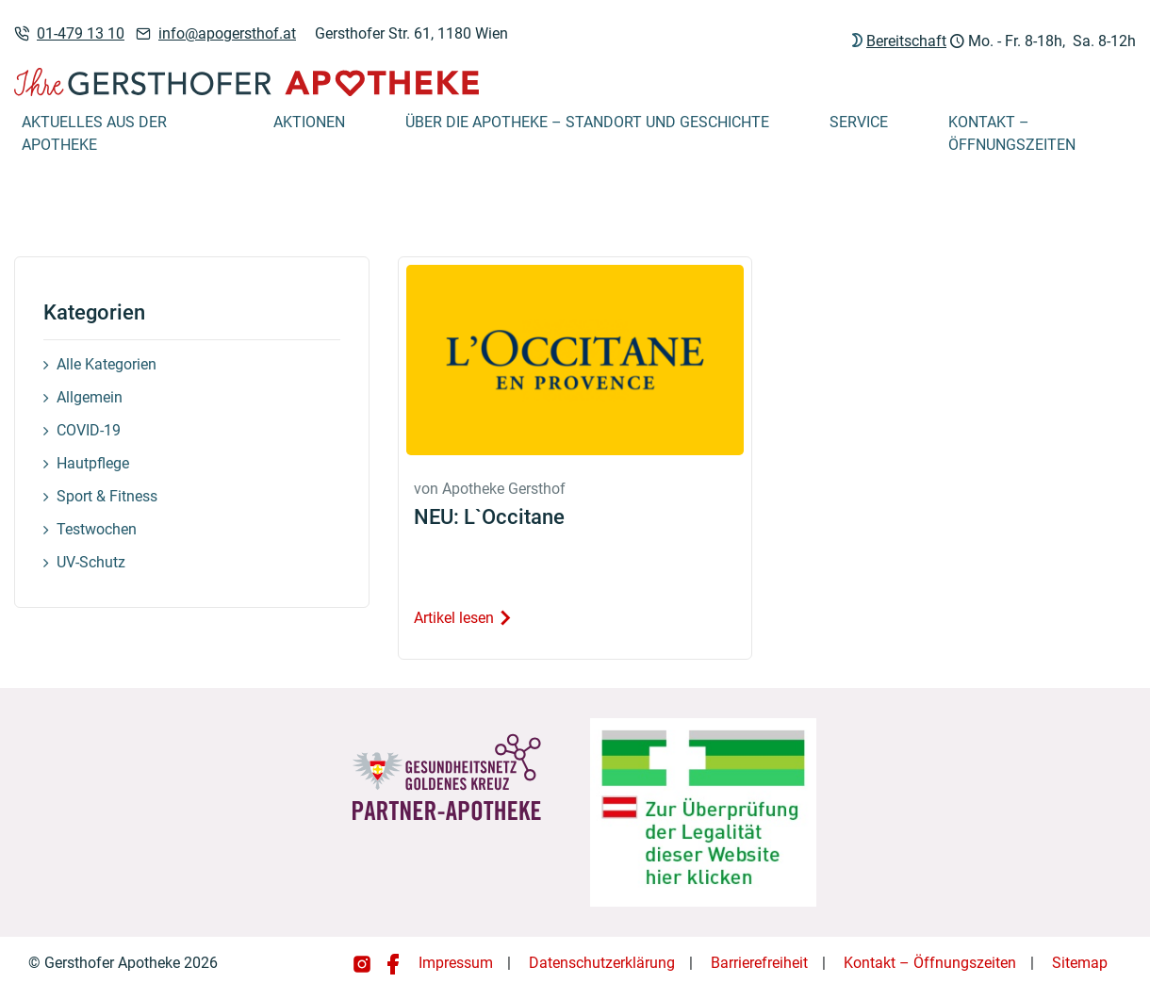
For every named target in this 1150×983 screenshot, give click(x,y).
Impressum (456, 963)
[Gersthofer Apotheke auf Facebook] (393, 963)
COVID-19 (89, 430)
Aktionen (309, 122)
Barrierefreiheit (759, 963)
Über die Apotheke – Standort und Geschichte (587, 122)
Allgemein (90, 397)
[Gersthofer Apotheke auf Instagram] (363, 963)
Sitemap (1080, 963)
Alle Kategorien (106, 364)
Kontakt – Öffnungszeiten (1012, 133)
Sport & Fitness (107, 496)
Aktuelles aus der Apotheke (94, 133)
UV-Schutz (91, 562)
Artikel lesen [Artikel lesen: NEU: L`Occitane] (463, 618)
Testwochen (97, 529)
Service (859, 122)
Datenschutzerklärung (602, 963)
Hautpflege (93, 463)
